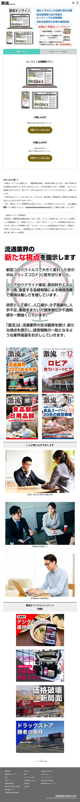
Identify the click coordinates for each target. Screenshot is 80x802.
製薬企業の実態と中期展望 (12, 786)
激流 (6, 777)
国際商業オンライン (10, 774)
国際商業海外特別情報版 (12, 792)
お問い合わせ (44, 774)
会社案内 (26, 786)
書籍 (25, 774)
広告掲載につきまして (30, 780)
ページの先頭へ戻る (41, 761)
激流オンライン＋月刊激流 (58, 51)
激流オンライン (21, 51)
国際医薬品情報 (9, 783)
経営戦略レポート (10, 789)
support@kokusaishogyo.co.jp (37, 207)
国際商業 (7, 771)
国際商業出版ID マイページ (49, 783)
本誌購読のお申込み (46, 771)
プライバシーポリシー (47, 777)
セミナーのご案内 (29, 777)
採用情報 (26, 783)
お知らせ (26, 771)
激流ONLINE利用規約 (47, 780)
